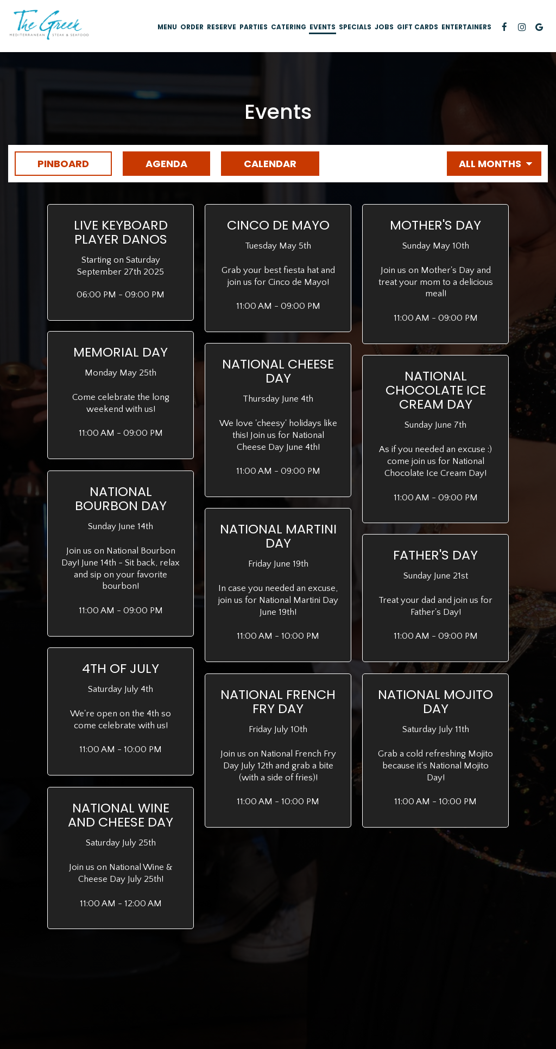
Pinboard (52, 163)
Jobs (384, 27)
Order (192, 27)
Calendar (258, 163)
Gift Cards (417, 27)
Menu (167, 27)
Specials (355, 27)
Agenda (155, 163)
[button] (120, 262)
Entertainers (466, 27)
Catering (288, 27)
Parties (253, 27)
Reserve (221, 27)
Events (322, 27)
